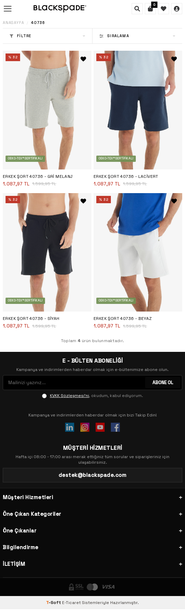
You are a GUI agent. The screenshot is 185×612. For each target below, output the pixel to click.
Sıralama (137, 35)
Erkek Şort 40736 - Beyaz (123, 318)
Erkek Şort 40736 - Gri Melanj (38, 176)
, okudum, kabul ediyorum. (92, 395)
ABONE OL (162, 383)
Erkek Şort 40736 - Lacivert (126, 176)
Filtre (47, 35)
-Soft (54, 602)
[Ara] (137, 8)
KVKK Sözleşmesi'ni (69, 395)
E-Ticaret (71, 602)
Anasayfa (13, 23)
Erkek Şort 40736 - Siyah (31, 318)
